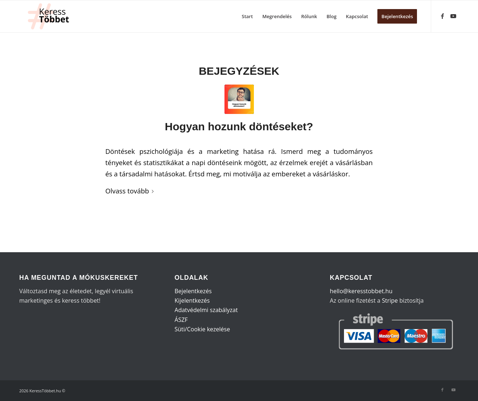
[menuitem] (247, 16)
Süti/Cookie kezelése (202, 329)
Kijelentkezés (192, 300)
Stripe (390, 300)
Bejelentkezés (193, 291)
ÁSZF (181, 320)
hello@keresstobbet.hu (361, 291)
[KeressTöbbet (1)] (51, 16)
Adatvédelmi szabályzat (206, 310)
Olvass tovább (131, 190)
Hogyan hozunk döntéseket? (239, 126)
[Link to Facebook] (442, 16)
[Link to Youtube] (453, 16)
